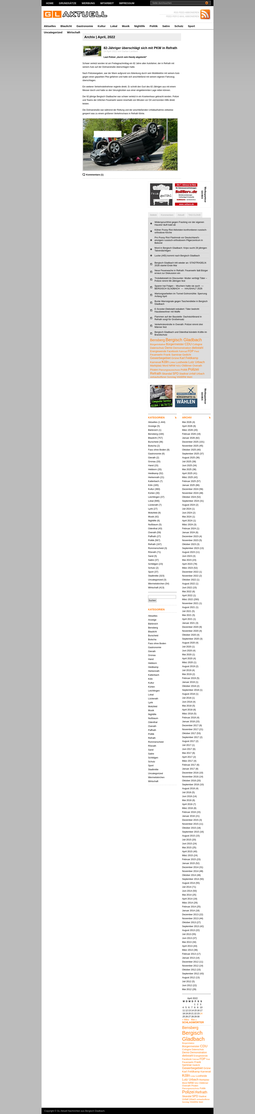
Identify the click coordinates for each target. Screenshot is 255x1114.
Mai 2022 (187, 591)
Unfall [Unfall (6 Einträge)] (192, 373)
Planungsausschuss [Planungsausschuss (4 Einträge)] (169, 369)
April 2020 (187, 658)
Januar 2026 (188, 438)
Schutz (178, 26)
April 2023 (187, 564)
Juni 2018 (187, 701)
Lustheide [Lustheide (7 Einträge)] (182, 362)
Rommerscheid (155, 548)
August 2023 (188, 552)
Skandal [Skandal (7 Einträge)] (167, 373)
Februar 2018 (189, 717)
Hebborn (152, 469)
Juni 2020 (187, 650)
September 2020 (190, 638)
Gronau (152, 461)
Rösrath (152, 552)
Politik (154, 26)
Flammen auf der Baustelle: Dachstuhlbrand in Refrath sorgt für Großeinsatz (178, 318)
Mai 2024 (187, 516)
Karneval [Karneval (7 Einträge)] (155, 362)
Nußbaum (153, 524)
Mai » (194, 1019)
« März (185, 1019)
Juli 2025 (186, 461)
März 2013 (187, 950)
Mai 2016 (187, 800)
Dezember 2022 (190, 571)
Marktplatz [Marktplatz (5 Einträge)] (156, 365)
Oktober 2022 (189, 579)
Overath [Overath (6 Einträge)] (197, 365)
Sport (191, 26)
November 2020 (190, 631)
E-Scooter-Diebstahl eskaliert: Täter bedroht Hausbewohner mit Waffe (177, 310)
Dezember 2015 (190, 820)
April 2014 (187, 898)
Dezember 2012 (190, 961)
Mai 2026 (187, 422)
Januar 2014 (188, 910)
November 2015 (190, 824)
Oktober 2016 (189, 780)
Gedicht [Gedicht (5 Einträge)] (186, 354)
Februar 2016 (189, 812)
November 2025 (190, 445)
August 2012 (188, 977)
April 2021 (187, 619)
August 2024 (188, 504)
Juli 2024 (186, 508)
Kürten (151, 493)
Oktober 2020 (189, 634)
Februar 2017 (189, 764)
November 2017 (190, 729)
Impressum (126, 3)
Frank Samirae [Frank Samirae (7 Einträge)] (172, 354)
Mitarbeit (107, 3)
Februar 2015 (189, 859)
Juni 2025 (187, 465)
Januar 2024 (188, 532)
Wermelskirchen (156, 583)
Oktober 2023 (189, 544)
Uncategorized (53, 32)
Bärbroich (153, 430)
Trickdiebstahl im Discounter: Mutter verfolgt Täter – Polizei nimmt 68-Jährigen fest (181, 279)
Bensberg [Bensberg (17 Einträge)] (157, 340)
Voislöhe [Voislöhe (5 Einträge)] (181, 376)
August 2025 (188, 457)
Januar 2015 (188, 863)
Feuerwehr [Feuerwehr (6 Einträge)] (156, 354)
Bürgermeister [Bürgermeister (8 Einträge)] (175, 344)
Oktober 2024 (189, 497)
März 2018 (187, 713)
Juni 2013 (187, 938)
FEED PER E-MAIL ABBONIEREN (182, 16)
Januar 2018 (188, 721)
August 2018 (188, 694)
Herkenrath (153, 477)
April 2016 (187, 804)
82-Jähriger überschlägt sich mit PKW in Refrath (140, 48)
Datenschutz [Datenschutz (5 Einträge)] (157, 347)
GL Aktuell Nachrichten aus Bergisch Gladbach (81, 1111)
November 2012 (190, 965)
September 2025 (190, 453)
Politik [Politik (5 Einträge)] (184, 369)
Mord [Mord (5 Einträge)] (165, 365)
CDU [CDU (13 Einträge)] (188, 344)
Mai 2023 (187, 560)
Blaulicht (66, 26)
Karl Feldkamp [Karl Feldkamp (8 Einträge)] (189, 358)
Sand (150, 556)
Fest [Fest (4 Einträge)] (196, 351)
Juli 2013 (186, 934)
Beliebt (153, 215)
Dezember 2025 (190, 441)
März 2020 (187, 662)
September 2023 (190, 548)
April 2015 (187, 851)
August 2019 (188, 666)
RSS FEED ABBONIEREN (186, 12)
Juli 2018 (186, 697)
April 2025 (187, 473)
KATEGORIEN (156, 417)
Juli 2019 (186, 670)
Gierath (152, 457)
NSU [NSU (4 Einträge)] (178, 365)
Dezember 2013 (190, 914)
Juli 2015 (186, 839)
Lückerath (153, 504)
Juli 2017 (186, 745)
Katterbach (153, 481)
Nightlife (139, 26)
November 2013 (190, 918)
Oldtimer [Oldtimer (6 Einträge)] (187, 365)
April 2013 (187, 946)
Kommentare (167, 215)
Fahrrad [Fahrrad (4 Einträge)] (183, 351)
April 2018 (187, 709)
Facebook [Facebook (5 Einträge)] (172, 351)
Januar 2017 (188, 768)
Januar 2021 (188, 623)
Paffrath (152, 536)
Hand (151, 465)
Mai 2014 (187, 894)
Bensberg (153, 434)
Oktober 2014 (189, 875)
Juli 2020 (186, 646)
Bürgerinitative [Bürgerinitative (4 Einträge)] (157, 344)
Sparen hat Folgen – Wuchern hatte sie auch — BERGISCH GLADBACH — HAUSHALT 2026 (179, 287)
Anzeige (152, 426)
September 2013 (190, 926)
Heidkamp (153, 473)
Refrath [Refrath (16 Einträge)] (155, 373)
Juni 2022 (187, 587)
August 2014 (188, 883)
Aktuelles (50, 26)
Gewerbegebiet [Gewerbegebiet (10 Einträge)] (160, 358)
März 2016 (187, 808)
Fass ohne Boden (157, 449)
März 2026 (187, 430)
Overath (152, 532)
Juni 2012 (187, 985)
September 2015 (190, 831)
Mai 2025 (187, 469)
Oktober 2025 (189, 449)
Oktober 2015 (189, 827)
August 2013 (188, 930)
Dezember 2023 (190, 536)
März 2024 (187, 524)
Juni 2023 (187, 556)
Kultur (102, 26)
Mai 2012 (187, 989)
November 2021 (190, 603)
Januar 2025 (188, 485)
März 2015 (187, 855)
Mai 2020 (187, 654)
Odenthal (152, 528)
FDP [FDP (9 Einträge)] (191, 351)
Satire (166, 26)
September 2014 (190, 879)
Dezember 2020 (190, 627)
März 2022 (187, 599)
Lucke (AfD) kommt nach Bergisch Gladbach (177, 255)
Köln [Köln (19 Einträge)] (165, 362)
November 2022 (190, 575)
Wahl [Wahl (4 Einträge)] (189, 377)
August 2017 (188, 741)
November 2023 (190, 540)
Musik (126, 26)
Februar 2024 (189, 528)
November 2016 (190, 776)
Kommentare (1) (95, 174)
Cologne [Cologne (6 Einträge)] (197, 344)
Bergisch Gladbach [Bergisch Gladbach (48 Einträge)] (183, 339)
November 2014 (190, 871)
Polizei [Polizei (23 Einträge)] (193, 369)
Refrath (152, 544)
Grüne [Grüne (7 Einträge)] (175, 358)
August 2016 (188, 788)
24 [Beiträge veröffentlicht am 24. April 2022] (201, 1013)
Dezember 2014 (190, 867)
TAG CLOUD (194, 215)
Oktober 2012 (189, 969)
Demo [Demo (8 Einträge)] (168, 347)
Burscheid (153, 441)
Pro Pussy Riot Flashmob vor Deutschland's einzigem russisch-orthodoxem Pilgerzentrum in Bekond (179, 240)
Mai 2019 (187, 674)
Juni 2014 (187, 890)
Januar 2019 (188, 682)
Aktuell (181, 215)
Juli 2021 (186, 611)
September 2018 (190, 690)
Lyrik (150, 508)
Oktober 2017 (189, 733)
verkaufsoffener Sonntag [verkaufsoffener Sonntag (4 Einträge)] (163, 377)
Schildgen (153, 564)
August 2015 (188, 835)
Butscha (152, 445)
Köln (150, 485)
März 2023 (187, 567)
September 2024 (190, 501)
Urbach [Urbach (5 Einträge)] (200, 373)
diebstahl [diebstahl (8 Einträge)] (197, 347)
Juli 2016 (186, 792)
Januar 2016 (188, 816)
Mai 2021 (187, 615)
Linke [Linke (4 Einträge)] (172, 362)
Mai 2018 (187, 705)
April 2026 (187, 426)
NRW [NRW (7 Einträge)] (172, 365)
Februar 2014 (189, 906)
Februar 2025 (189, 481)
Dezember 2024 (190, 489)
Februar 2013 (189, 954)
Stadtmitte (153, 575)
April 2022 (187, 595)
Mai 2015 (187, 847)
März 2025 (187, 477)
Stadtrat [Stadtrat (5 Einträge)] (183, 373)
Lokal (113, 26)
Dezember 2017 (190, 725)
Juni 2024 (187, 512)
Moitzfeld (152, 512)
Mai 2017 (187, 753)
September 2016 (190, 784)
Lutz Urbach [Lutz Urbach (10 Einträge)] (196, 362)
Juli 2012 (186, 981)
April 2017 (187, 757)
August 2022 (188, 583)
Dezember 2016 (190, 772)
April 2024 (187, 520)
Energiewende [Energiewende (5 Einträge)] (158, 351)
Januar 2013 (188, 957)
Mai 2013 (187, 942)
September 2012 (190, 973)
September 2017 (190, 737)
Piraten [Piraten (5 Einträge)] (154, 369)
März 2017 (187, 760)
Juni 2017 (187, 749)
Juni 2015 (187, 843)
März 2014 (187, 902)
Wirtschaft (73, 32)
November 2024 (190, 493)
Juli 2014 (186, 887)
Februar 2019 (189, 678)
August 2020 (188, 642)
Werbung (88, 3)
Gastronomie (84, 26)
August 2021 (188, 607)
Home (50, 3)
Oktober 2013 (189, 922)
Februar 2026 (189, 434)
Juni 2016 (187, 796)
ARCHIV (187, 417)
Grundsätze (67, 3)
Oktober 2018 (189, 686)
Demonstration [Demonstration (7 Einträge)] (182, 347)
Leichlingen (154, 497)
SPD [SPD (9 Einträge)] (175, 373)
